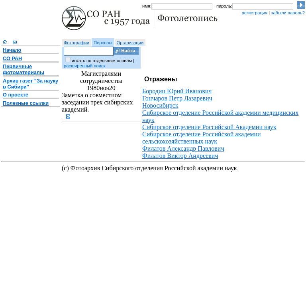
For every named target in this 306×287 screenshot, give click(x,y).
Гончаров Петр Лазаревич (177, 98)
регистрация (254, 12)
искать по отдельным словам (102, 60)
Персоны (103, 42)
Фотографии (76, 42)
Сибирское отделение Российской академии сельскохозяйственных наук (201, 138)
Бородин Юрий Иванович (177, 91)
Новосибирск (160, 105)
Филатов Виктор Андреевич (180, 155)
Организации (130, 42)
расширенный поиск (84, 65)
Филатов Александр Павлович (183, 148)
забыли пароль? (288, 12)
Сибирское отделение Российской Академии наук (209, 127)
